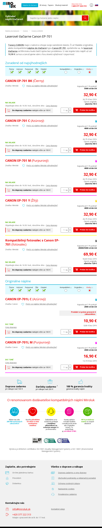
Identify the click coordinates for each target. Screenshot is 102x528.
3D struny (43, 5)
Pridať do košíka (85, 110)
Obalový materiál (61, 5)
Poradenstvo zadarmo (67, 494)
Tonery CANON (37, 31)
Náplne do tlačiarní (30, 5)
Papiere (51, 5)
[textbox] (55, 18)
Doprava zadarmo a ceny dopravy (72, 472)
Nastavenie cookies (66, 489)
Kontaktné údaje (58, 509)
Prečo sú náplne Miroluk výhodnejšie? (42, 86)
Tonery (25, 31)
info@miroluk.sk (21, 509)
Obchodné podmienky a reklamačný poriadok (77, 478)
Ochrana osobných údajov (69, 483)
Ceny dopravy (51, 105)
